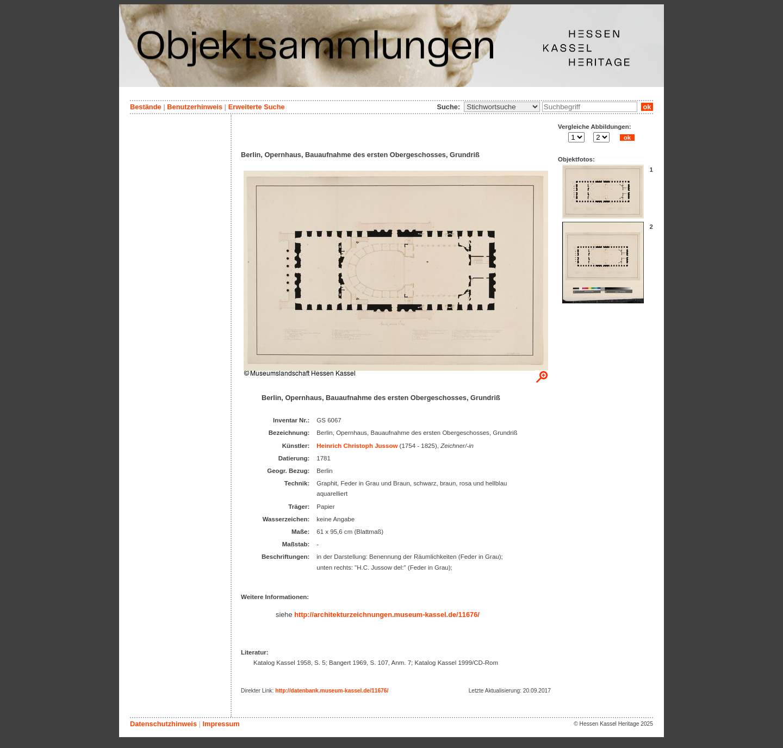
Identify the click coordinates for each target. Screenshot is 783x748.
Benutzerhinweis (194, 107)
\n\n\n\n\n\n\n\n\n (502, 107)
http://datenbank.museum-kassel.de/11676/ (331, 691)
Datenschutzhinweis (163, 724)
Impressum (220, 724)
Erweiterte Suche (256, 107)
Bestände (145, 107)
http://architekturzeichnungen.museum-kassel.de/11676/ (387, 614)
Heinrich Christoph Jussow (356, 445)
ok (647, 107)
